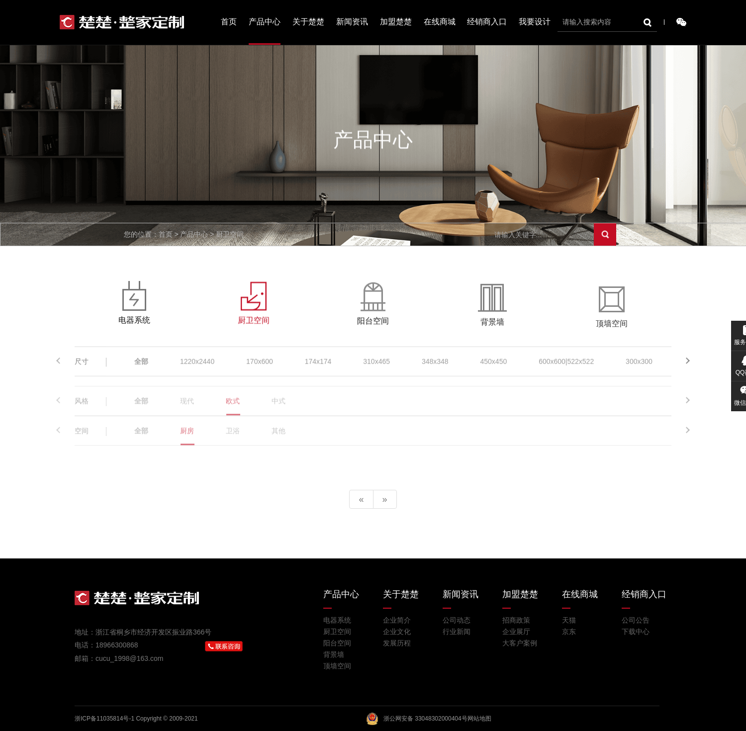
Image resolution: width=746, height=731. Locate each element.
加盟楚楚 (396, 21)
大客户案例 (519, 643)
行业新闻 (456, 632)
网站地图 (479, 719)
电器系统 (337, 620)
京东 (569, 632)
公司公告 (636, 620)
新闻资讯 (352, 21)
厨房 (187, 444)
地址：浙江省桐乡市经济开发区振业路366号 (143, 632)
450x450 (493, 365)
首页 (229, 21)
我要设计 (535, 21)
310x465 (376, 365)
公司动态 (456, 620)
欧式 (233, 414)
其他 (278, 444)
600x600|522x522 (566, 365)
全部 (141, 365)
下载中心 (636, 632)
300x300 (639, 365)
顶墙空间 (337, 666)
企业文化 (397, 632)
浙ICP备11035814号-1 (104, 718)
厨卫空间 (337, 632)
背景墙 (333, 654)
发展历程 (397, 643)
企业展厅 (516, 632)
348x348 (435, 365)
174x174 (318, 365)
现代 (187, 414)
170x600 (259, 365)
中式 (278, 414)
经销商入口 (487, 21)
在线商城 (440, 21)
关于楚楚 (308, 21)
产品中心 (264, 21)
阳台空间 (337, 643)
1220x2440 (197, 365)
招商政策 (516, 620)
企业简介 (397, 620)
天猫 (569, 620)
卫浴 (233, 444)
